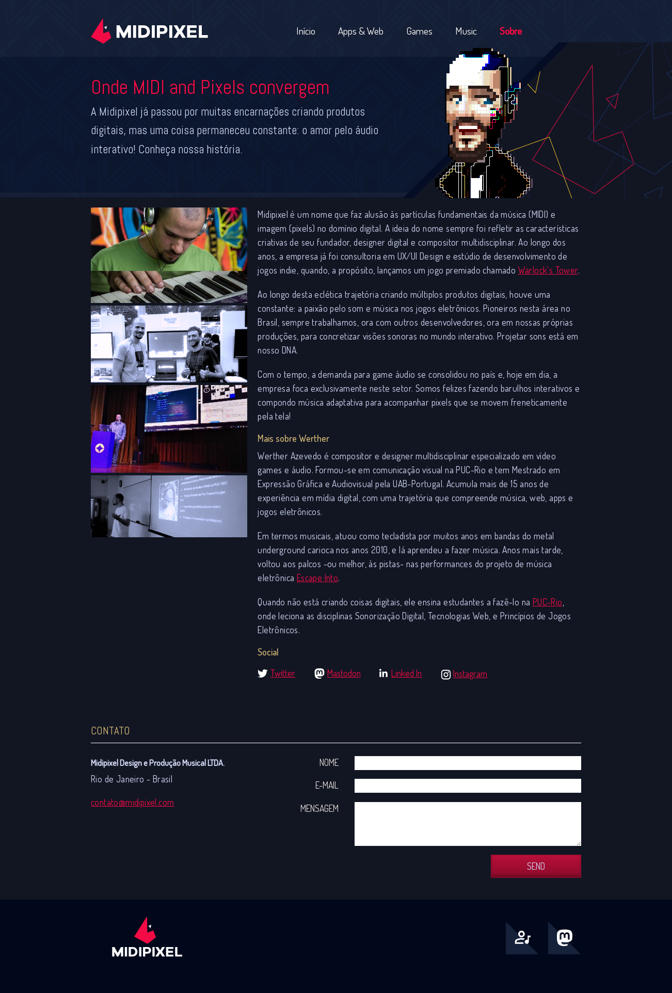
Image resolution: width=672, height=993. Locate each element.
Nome (329, 762)
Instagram (470, 673)
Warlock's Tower (548, 270)
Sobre (511, 30)
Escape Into (317, 577)
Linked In (406, 673)
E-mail (327, 785)
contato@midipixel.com (132, 802)
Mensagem (319, 808)
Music (466, 30)
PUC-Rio (548, 601)
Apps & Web (360, 30)
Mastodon (344, 673)
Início (305, 30)
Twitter (282, 673)
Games (419, 30)
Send (536, 866)
